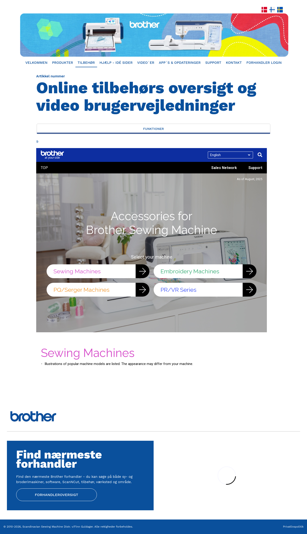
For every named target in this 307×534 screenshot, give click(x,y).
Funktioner (153, 129)
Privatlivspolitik (293, 526)
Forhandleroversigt (56, 495)
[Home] (153, 35)
